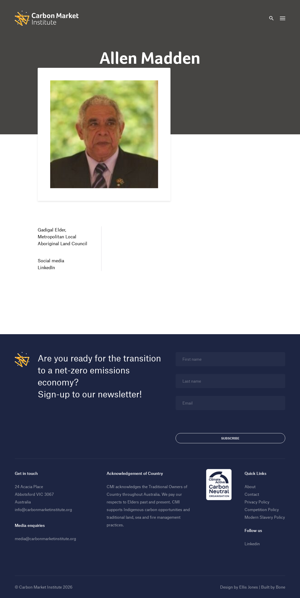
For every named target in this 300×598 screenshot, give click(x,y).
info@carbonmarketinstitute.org (43, 509)
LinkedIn (46, 267)
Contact (252, 494)
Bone (280, 586)
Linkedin (252, 543)
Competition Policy (262, 509)
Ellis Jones (248, 586)
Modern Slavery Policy (265, 517)
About (250, 486)
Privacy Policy (257, 501)
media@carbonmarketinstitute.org (45, 538)
